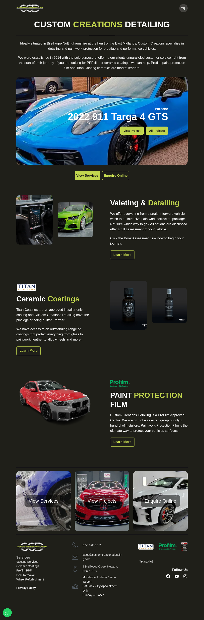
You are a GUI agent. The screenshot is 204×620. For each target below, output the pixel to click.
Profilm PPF (24, 570)
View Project (132, 130)
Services (23, 557)
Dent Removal (25, 575)
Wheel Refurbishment (30, 579)
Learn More (122, 255)
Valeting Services (27, 561)
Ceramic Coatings (27, 566)
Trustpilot (146, 561)
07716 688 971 (92, 545)
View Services (83, 175)
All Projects (157, 130)
